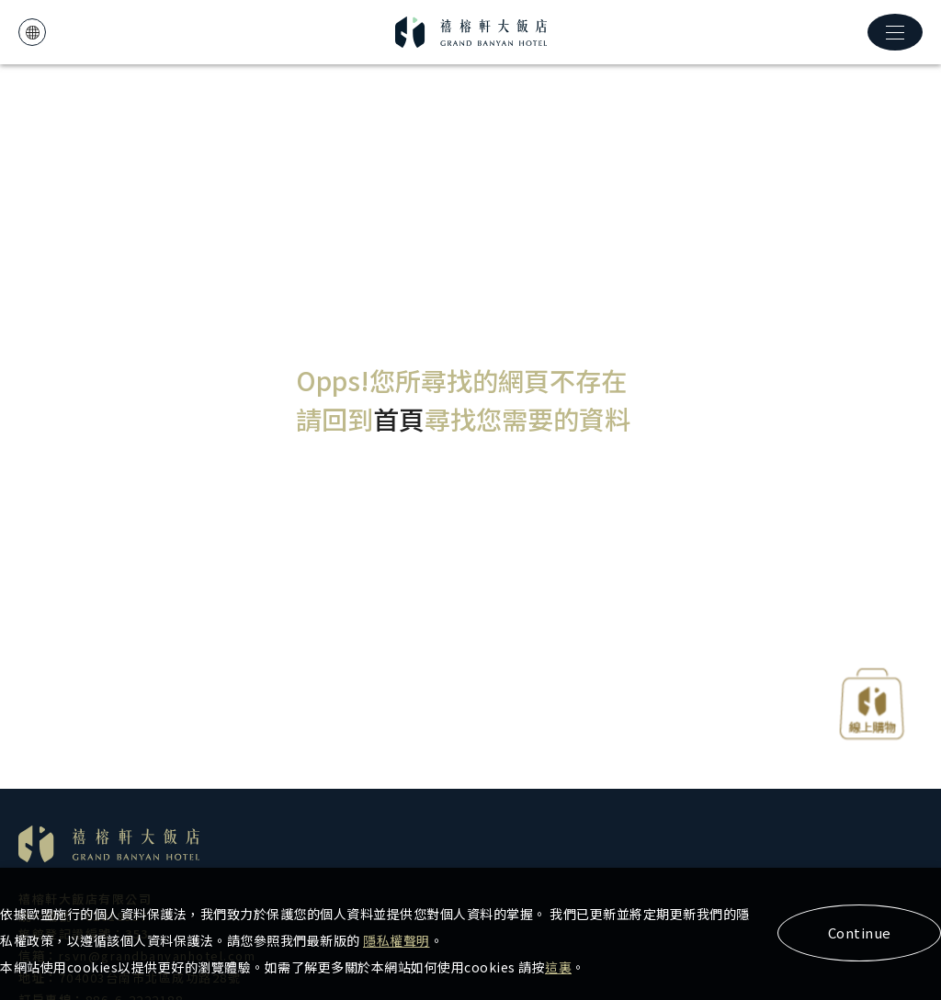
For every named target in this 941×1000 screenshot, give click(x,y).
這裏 (558, 967)
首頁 (399, 418)
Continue (859, 932)
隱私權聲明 (396, 940)
